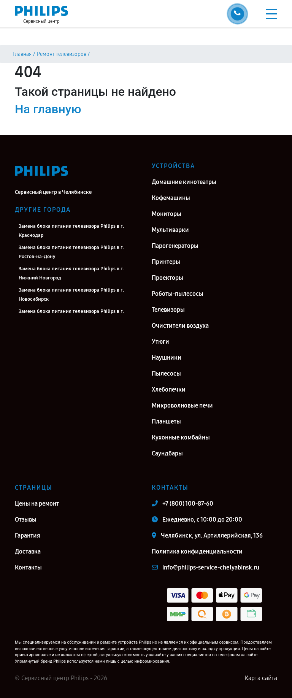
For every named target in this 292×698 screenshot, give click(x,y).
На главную (48, 109)
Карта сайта (260, 678)
